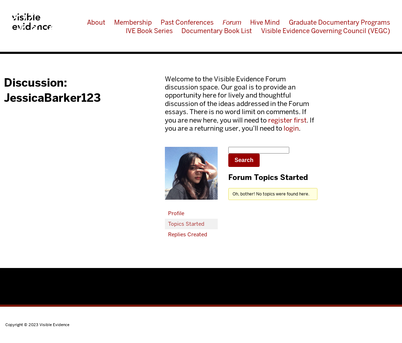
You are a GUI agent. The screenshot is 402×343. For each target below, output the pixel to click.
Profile (176, 213)
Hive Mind (265, 22)
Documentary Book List (216, 31)
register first (287, 120)
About (96, 22)
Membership (133, 22)
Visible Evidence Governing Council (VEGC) (325, 31)
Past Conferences (187, 22)
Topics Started (186, 223)
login (291, 128)
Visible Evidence (32, 21)
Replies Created (187, 234)
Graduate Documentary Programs (339, 22)
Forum (232, 22)
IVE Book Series (149, 31)
